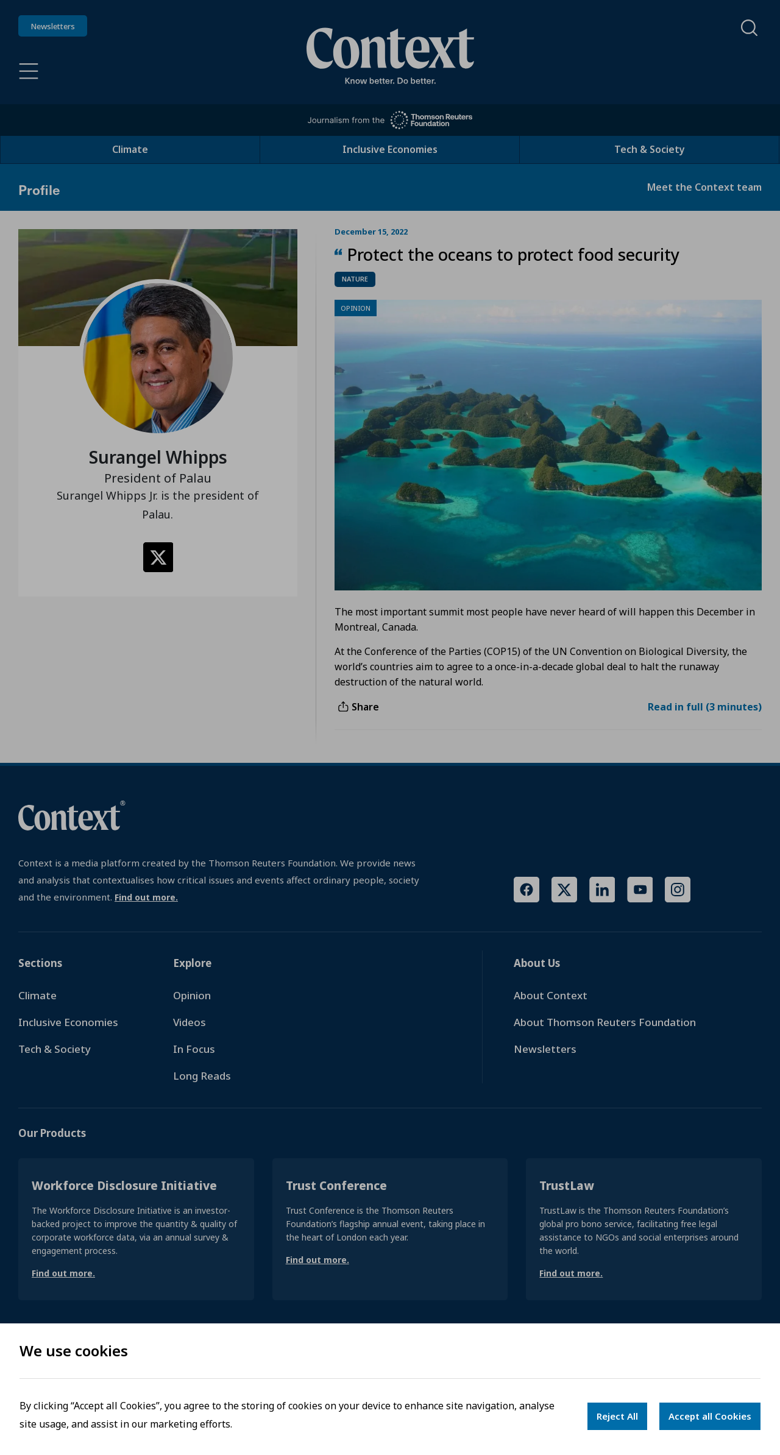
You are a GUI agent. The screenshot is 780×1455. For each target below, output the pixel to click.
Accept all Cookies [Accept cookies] (709, 1416)
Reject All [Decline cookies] (617, 1416)
